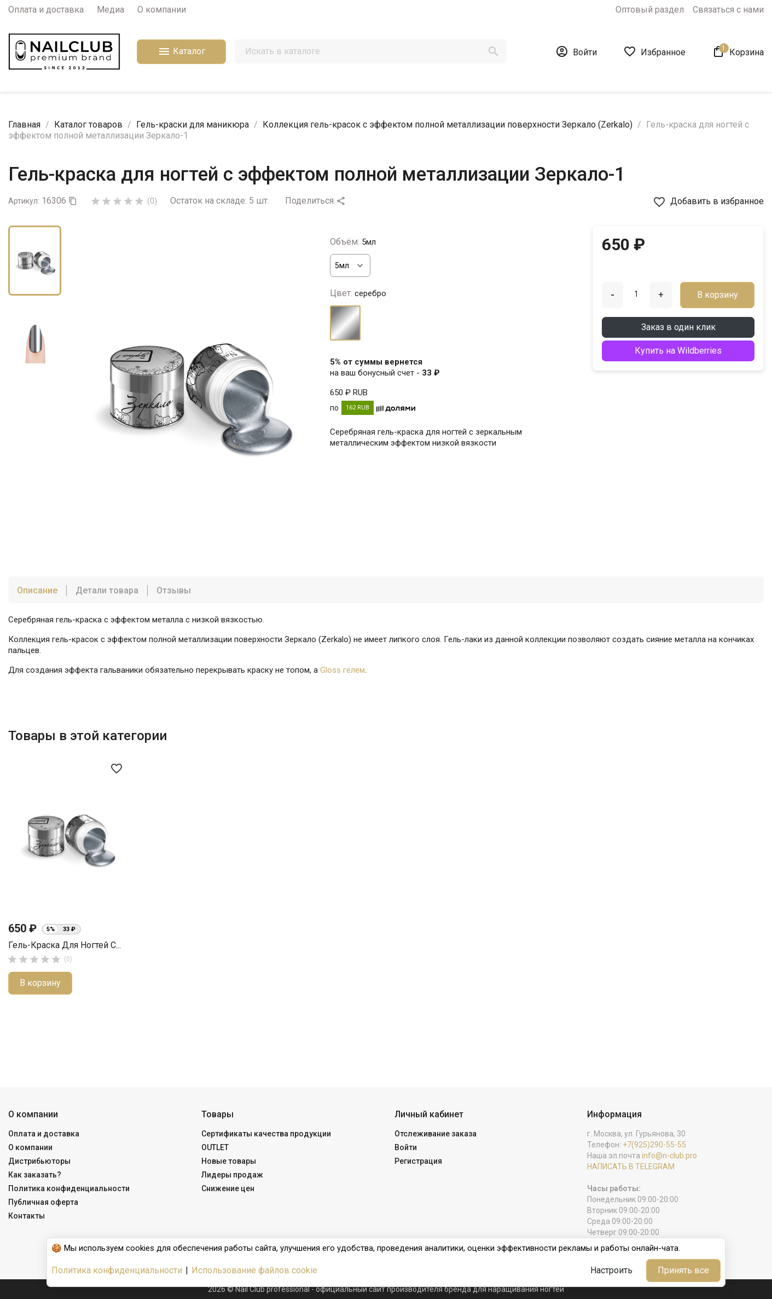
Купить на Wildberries (678, 350)
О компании (161, 9)
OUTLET (215, 1147)
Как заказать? (34, 1174)
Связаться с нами (728, 9)
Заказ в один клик (678, 327)
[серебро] (345, 322)
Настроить (611, 1270)
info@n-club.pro (669, 1155)
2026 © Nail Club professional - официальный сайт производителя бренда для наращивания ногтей (386, 1289)
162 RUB (357, 407)
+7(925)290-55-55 (654, 1144)
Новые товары (228, 1161)
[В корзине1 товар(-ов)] (738, 51)
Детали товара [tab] (107, 590)
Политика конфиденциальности (69, 1188)
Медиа (110, 9)
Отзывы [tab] (173, 590)
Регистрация (418, 1161)
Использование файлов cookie (254, 1270)
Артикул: (23, 201)
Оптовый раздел (650, 9)
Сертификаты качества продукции (266, 1133)
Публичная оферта (43, 1202)
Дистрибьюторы (39, 1161)
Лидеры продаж (232, 1174)
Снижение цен (227, 1188)
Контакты (26, 1215)
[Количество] (636, 294)
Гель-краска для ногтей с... (64, 945)
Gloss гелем (342, 670)
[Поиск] (371, 51)
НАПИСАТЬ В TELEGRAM (631, 1166)
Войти (405, 1147)
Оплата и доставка (46, 9)
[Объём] (350, 265)
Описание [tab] (37, 590)
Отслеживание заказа (435, 1133)
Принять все (683, 1270)
